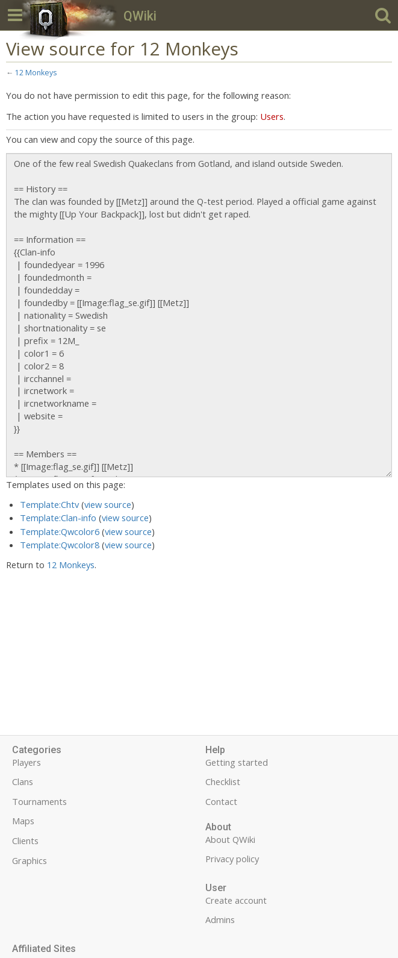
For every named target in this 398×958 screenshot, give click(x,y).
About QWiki (230, 839)
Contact (221, 801)
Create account (236, 900)
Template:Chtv (49, 504)
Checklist (222, 781)
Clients (25, 840)
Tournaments (39, 801)
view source (107, 504)
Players (26, 762)
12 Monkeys (36, 72)
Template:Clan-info (58, 518)
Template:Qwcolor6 (59, 531)
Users (272, 116)
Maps (23, 821)
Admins (220, 919)
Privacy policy (232, 859)
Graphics (29, 860)
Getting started (236, 762)
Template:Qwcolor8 (59, 545)
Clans (22, 781)
